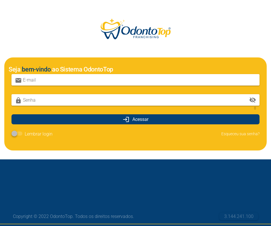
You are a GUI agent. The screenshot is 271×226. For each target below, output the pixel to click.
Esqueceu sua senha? (240, 134)
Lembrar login (39, 134)
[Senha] (135, 100)
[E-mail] (139, 79)
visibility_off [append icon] (252, 99)
